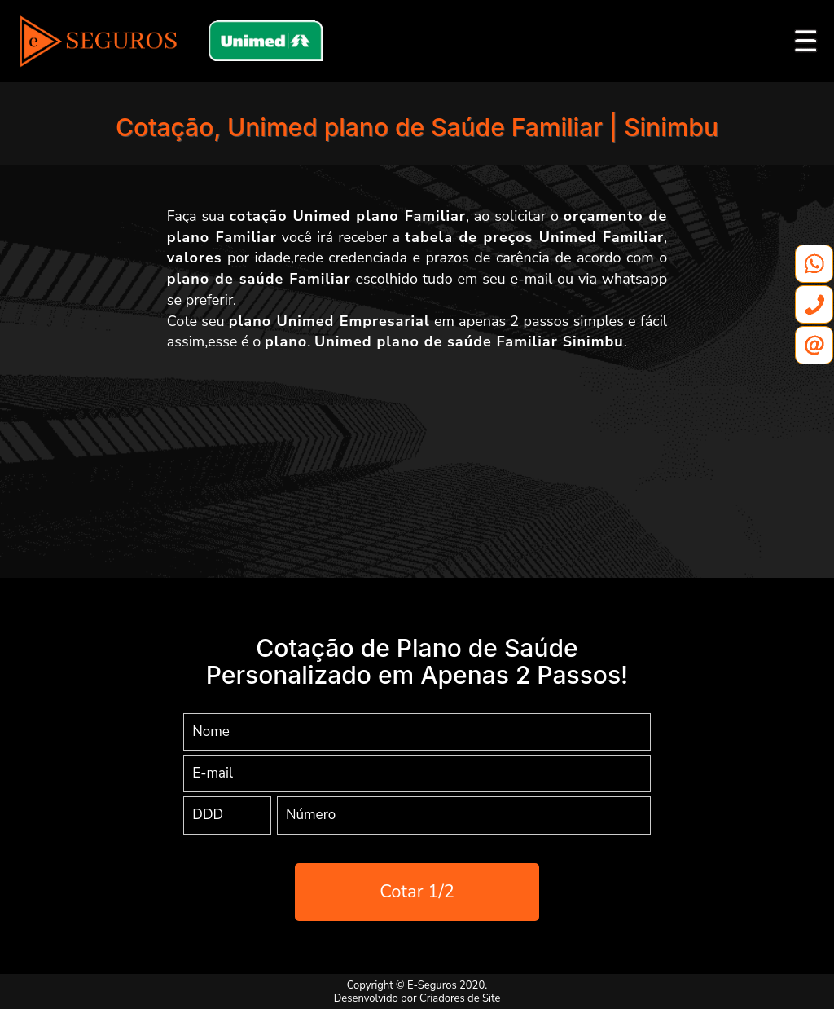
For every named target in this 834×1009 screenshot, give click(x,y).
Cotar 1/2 (417, 891)
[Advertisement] (417, 450)
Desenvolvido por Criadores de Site (417, 998)
